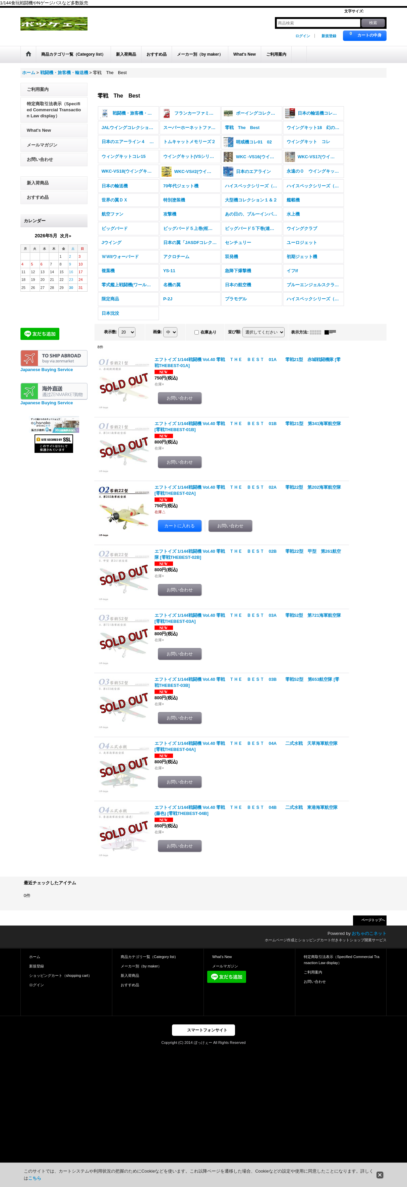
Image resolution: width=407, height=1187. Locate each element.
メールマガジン (42, 144)
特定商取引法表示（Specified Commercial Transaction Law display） (54, 109)
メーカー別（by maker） (141, 966)
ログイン (302, 36)
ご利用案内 (38, 89)
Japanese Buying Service (46, 369)
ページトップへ (373, 920)
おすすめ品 (38, 197)
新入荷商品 (38, 182)
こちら (34, 1178)
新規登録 (329, 36)
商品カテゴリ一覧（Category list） (149, 957)
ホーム (34, 957)
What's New (39, 130)
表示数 (110, 332)
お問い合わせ (40, 159)
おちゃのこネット (369, 933)
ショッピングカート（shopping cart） (60, 975)
